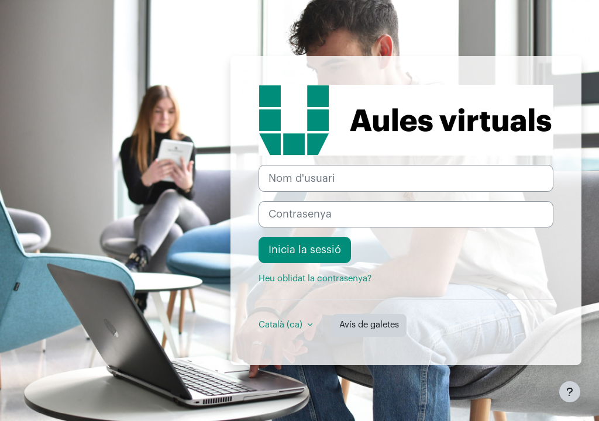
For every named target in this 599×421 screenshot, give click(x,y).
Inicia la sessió (304, 249)
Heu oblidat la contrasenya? (315, 278)
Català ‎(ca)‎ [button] (282, 324)
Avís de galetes (369, 324)
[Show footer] (569, 391)
